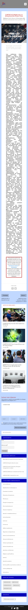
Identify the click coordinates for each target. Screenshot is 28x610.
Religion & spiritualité (8, 554)
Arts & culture (6, 484)
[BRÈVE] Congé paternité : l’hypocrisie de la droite (12, 365)
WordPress (22, 606)
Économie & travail (7, 491)
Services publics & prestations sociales (11, 565)
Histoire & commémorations (9, 513)
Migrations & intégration (8, 532)
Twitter (16, 265)
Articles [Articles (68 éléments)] (7, 582)
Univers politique (19, 20)
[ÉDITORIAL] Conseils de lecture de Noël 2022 (13, 459)
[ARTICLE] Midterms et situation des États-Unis (13, 471)
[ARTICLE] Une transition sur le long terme (14, 345)
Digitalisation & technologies (9, 487)
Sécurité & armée (6, 561)
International (11, 20)
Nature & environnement (8, 535)
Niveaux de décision (7, 539)
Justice (4, 521)
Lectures (5, 524)
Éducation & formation (8, 495)
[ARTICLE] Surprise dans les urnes (10, 463)
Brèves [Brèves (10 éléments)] (15, 582)
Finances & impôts (7, 509)
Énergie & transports (7, 502)
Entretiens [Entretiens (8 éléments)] (7, 585)
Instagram (14, 267)
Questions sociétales (7, 550)
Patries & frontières (7, 546)
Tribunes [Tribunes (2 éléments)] (16, 585)
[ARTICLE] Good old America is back (13, 324)
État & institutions (7, 506)
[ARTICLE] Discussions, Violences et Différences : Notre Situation (12, 387)
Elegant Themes (11, 606)
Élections (6, 20)
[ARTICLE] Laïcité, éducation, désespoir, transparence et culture (12, 467)
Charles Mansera (12, 18)
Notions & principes (7, 543)
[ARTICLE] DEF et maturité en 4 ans (11, 475)
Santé (4, 557)
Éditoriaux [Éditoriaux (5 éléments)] (7, 588)
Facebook (11, 265)
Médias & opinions (7, 528)
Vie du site (5, 572)
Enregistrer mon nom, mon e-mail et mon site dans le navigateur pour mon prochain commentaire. (13, 423)
